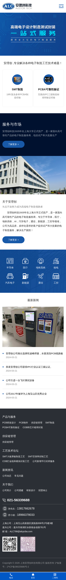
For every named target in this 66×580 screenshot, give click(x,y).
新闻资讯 (7, 469)
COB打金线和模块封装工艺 (15, 461)
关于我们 (7, 484)
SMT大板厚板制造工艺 (13, 456)
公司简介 (6, 490)
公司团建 (18, 490)
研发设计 (30, 490)
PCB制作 (23, 422)
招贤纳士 (42, 490)
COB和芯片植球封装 (33, 427)
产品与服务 (9, 416)
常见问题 (18, 476)
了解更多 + (13, 144)
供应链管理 (36, 422)
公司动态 (6, 476)
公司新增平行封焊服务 (43, 461)
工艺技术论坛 (10, 450)
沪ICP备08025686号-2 (18, 566)
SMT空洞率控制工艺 (38, 456)
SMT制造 (50, 422)
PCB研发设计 (9, 422)
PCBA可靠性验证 (10, 427)
